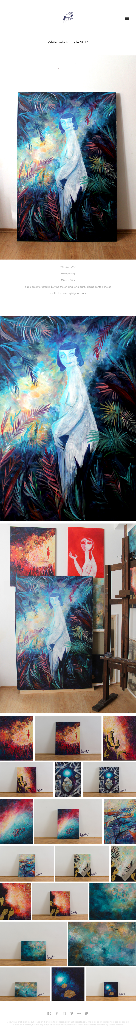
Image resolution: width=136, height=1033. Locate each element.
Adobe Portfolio (116, 1024)
